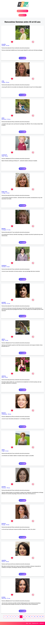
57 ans (8, 303)
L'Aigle (3, 451)
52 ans (8, 266)
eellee (3, 118)
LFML (3, 81)
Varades (3, 45)
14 (40, 616)
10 (29, 616)
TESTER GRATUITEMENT (22, 10)
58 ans (7, 524)
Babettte (4, 228)
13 (37, 616)
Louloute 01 (4, 154)
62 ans (6, 451)
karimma (4, 523)
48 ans (8, 119)
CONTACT (41, 623)
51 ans (8, 229)
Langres (3, 82)
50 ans (8, 487)
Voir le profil (22, 58)
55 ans (7, 82)
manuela (4, 486)
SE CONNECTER (22, 15)
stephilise (4, 560)
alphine (3, 339)
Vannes (3, 561)
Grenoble (4, 266)
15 (42, 616)
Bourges (3, 524)
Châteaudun (4, 414)
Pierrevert (4, 487)
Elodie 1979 (4, 191)
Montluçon (4, 119)
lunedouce (4, 265)
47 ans (6, 340)
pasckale (4, 302)
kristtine (3, 597)
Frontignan (4, 229)
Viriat (3, 156)
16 (23, 619)
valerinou (4, 376)
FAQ (27, 623)
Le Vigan (4, 193)
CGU (30, 623)
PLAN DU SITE (35, 623)
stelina (3, 449)
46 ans (7, 45)
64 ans (7, 561)
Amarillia (4, 44)
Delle (3, 377)
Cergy (3, 340)
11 (31, 616)
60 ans (6, 377)
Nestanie (4, 413)
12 (34, 616)
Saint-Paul (4, 303)
